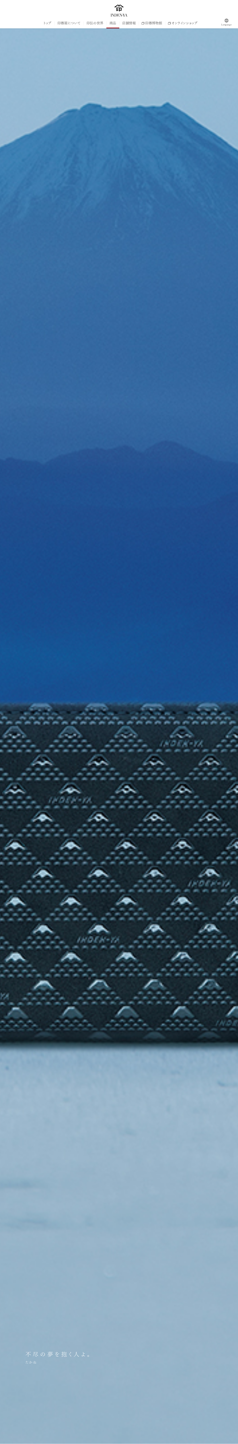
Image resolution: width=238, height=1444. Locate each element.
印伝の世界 (95, 23)
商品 (112, 23)
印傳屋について (69, 23)
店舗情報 (129, 23)
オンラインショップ (182, 23)
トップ (47, 23)
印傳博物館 (152, 23)
